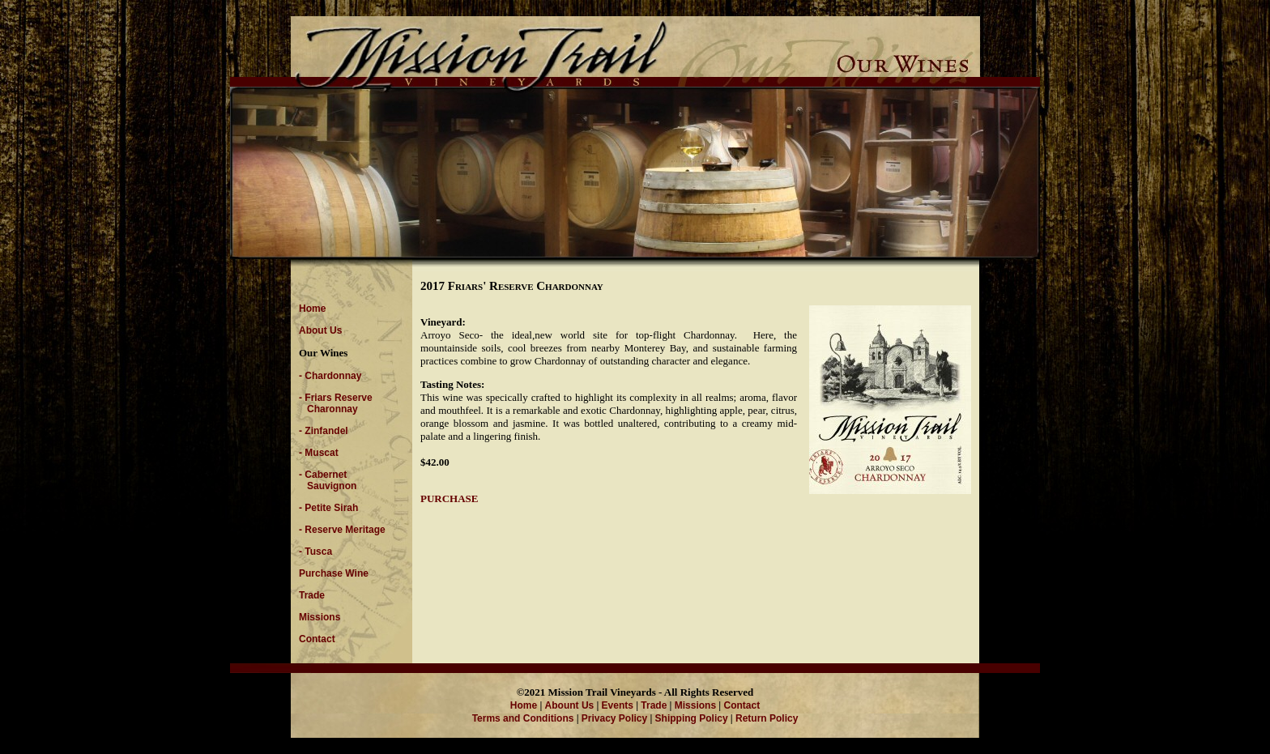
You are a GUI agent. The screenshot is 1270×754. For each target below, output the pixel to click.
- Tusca (315, 551)
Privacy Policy (614, 718)
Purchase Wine (334, 573)
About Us (320, 330)
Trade (312, 595)
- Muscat (319, 452)
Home (312, 308)
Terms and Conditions (523, 718)
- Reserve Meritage (342, 529)
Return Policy (766, 718)
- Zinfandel (323, 431)
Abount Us (570, 705)
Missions (319, 617)
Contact (317, 639)
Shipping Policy (691, 718)
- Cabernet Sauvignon (327, 480)
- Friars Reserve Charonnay (336, 403)
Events (617, 705)
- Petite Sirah (328, 507)
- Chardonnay (330, 375)
